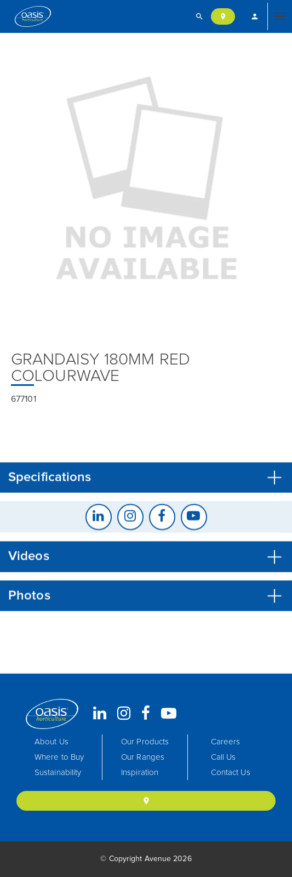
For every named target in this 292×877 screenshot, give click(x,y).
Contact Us (230, 772)
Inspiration (139, 772)
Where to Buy (59, 757)
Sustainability (58, 772)
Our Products (145, 742)
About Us (51, 742)
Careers (226, 742)
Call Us (223, 757)
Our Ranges (142, 757)
